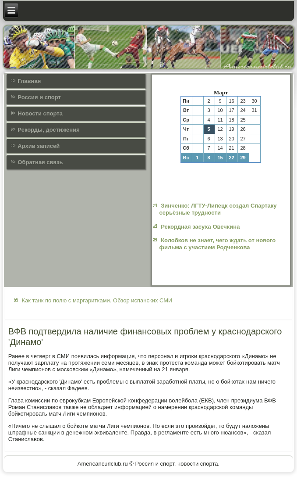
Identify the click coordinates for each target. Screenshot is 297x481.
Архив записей (39, 146)
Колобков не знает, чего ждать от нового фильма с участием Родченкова (217, 244)
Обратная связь (40, 162)
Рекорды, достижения (48, 129)
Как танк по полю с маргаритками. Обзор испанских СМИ (96, 300)
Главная (29, 81)
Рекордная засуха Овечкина (200, 226)
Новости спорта (40, 113)
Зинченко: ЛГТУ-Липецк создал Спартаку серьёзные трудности (218, 209)
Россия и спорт (39, 97)
